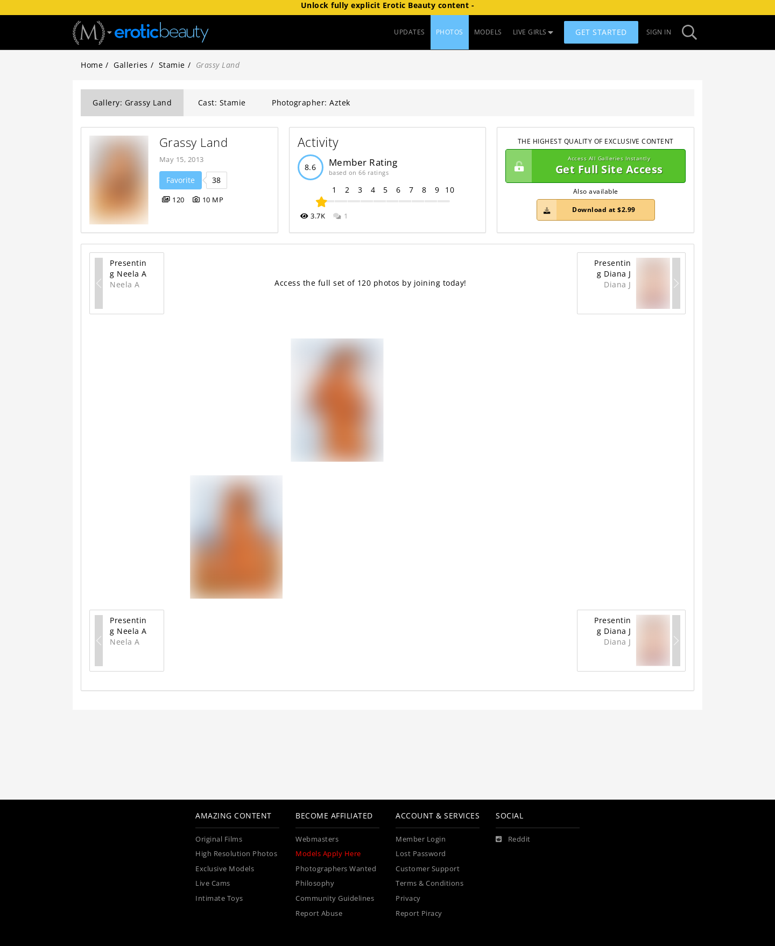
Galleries (131, 65)
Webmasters (317, 839)
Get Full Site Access (593, 166)
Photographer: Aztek (311, 102)
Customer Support (428, 868)
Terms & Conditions (429, 883)
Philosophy (314, 883)
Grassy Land (193, 142)
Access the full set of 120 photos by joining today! (370, 283)
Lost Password (421, 853)
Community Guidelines (334, 898)
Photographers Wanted (335, 868)
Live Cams (212, 883)
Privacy (408, 898)
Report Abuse (318, 913)
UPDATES (409, 32)
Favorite (180, 180)
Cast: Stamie (222, 102)
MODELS (488, 32)
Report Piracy (419, 913)
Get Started (601, 32)
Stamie (172, 65)
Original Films (218, 839)
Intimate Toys (219, 898)
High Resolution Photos (236, 853)
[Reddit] (513, 839)
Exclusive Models (224, 868)
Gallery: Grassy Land (132, 102)
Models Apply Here (328, 853)
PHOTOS (449, 32)
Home (92, 65)
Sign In (659, 32)
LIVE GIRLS (533, 32)
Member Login (421, 839)
